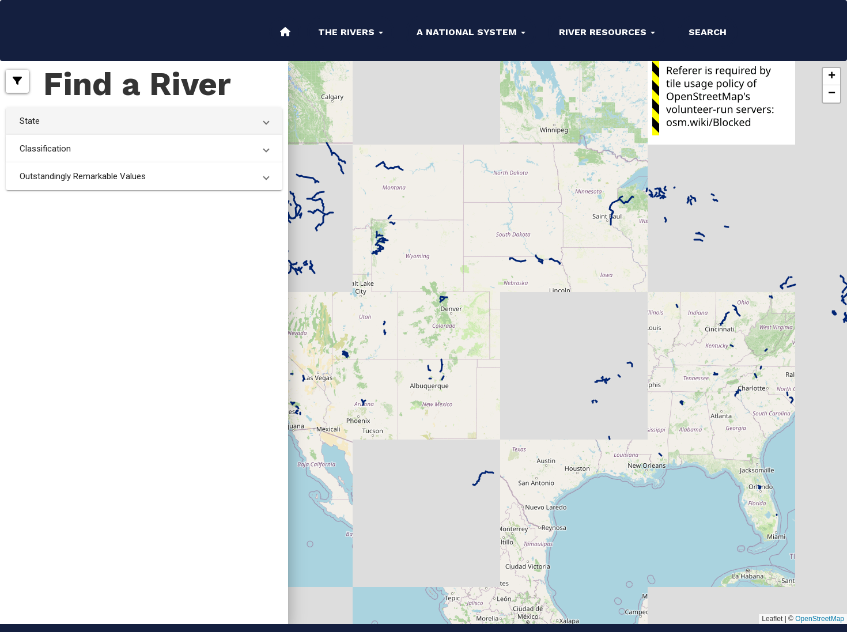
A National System (471, 32)
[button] (17, 81)
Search (708, 32)
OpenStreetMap (819, 619)
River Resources (607, 32)
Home (285, 32)
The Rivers (350, 32)
